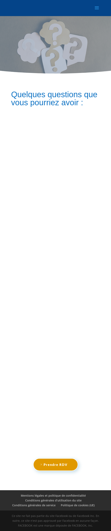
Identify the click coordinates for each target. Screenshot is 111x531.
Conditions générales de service (34, 505)
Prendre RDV (56, 465)
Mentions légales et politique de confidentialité (53, 495)
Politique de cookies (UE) (78, 505)
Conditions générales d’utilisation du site (53, 500)
